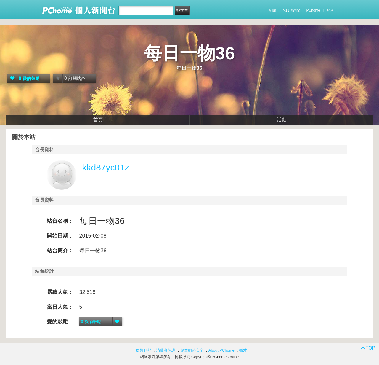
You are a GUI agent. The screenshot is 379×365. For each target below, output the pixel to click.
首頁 (98, 119)
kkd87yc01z (105, 167)
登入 (330, 10)
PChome (313, 10)
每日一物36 (189, 53)
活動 (281, 119)
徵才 (243, 350)
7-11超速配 (291, 10)
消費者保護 (165, 350)
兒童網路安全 (191, 350)
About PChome (221, 350)
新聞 (272, 10)
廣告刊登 (143, 350)
